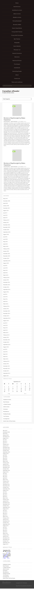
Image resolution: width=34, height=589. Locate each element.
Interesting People (17, 71)
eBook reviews (17, 13)
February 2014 (6, 306)
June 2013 (5, 325)
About (17, 74)
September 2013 (6, 318)
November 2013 (6, 313)
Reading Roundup (6, 414)
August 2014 (6, 292)
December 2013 (6, 311)
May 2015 (5, 270)
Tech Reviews (6, 416)
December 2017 (6, 208)
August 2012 (6, 347)
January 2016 (6, 251)
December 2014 (6, 282)
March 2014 (5, 304)
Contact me (17, 78)
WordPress (29, 586)
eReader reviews (17, 17)
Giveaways (5, 409)
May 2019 (5, 198)
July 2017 (5, 213)
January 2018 (6, 205)
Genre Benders (17, 46)
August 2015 (6, 263)
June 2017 (5, 215)
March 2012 (5, 359)
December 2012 (6, 339)
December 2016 (6, 225)
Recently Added (17, 24)
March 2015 (5, 275)
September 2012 (6, 344)
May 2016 (5, 241)
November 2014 (6, 284)
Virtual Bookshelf (17, 21)
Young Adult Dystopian (17, 35)
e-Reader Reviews (7, 404)
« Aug (8, 393)
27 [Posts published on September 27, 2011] (8, 391)
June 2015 (5, 268)
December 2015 (6, 253)
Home (17, 3)
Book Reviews (17, 6)
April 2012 (5, 356)
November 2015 (6, 256)
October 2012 (6, 342)
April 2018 (5, 203)
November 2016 (6, 227)
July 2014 (5, 294)
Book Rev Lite (19, 586)
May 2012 (5, 354)
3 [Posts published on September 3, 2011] (25, 385)
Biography (17, 42)
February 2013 (6, 335)
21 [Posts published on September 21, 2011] (12, 390)
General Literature (17, 53)
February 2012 (6, 361)
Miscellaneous (6, 411)
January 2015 (6, 280)
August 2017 (6, 210)
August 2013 (6, 320)
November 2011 (6, 368)
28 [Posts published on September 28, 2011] (12, 391)
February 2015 (6, 277)
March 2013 (5, 332)
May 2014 (5, 299)
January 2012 (6, 363)
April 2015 (5, 272)
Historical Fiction (17, 60)
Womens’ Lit (17, 49)
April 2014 (5, 301)
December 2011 (6, 366)
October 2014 (6, 287)
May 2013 (5, 328)
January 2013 (6, 337)
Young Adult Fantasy (17, 31)
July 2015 (5, 265)
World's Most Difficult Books (9, 421)
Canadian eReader (10, 91)
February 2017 (6, 220)
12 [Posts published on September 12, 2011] (4, 388)
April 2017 (5, 217)
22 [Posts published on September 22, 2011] (17, 390)
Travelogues (17, 64)
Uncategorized (6, 418)
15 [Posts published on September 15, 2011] (17, 388)
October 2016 (6, 229)
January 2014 (6, 308)
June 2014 (5, 296)
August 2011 (6, 375)
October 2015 (6, 258)
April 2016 (5, 244)
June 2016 (5, 239)
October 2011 (6, 371)
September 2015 (6, 260)
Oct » (25, 393)
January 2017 (6, 222)
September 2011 (6, 373)
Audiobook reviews (17, 10)
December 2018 (6, 201)
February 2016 (6, 249)
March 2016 (5, 246)
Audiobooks (17, 67)
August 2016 (6, 234)
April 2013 (5, 330)
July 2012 (5, 349)
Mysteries (17, 57)
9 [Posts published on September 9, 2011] (7, 553)
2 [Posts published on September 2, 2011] (7, 552)
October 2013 (6, 316)
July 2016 (5, 237)
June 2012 (5, 351)
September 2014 (6, 289)
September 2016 (6, 232)
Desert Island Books (17, 28)
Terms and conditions (17, 82)
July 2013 (5, 323)
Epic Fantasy (17, 39)
